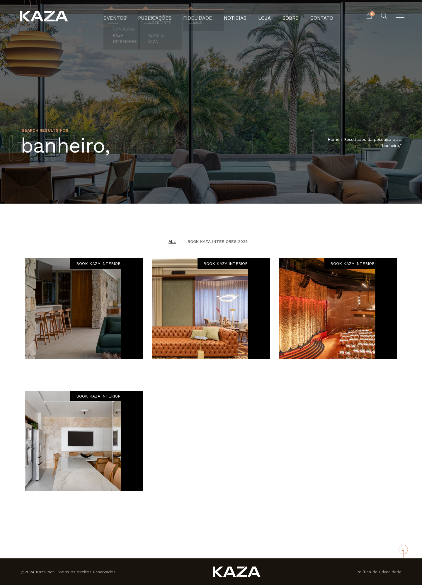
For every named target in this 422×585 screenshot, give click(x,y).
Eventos (125, 16)
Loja (259, 16)
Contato (311, 16)
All (172, 241)
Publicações (161, 16)
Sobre (283, 16)
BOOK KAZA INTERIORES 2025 (218, 241)
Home (333, 140)
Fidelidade (199, 16)
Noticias (232, 16)
